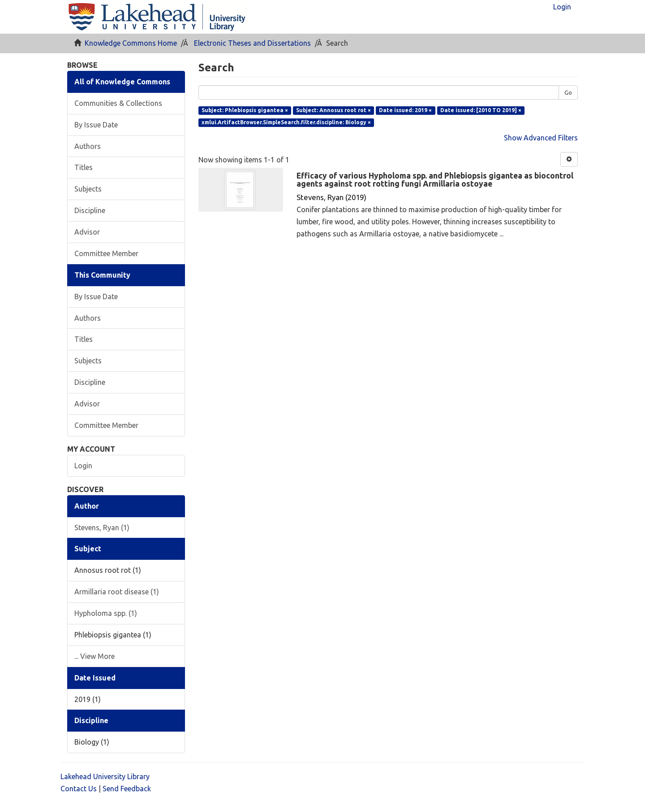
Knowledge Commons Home (131, 43)
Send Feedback (127, 789)
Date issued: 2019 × (405, 110)
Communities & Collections (118, 103)
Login (83, 466)
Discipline (89, 210)
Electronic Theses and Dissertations (252, 43)
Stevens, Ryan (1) (101, 527)
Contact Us (78, 789)
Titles (83, 167)
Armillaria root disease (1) (116, 592)
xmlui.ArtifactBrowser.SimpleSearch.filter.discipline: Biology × (286, 122)
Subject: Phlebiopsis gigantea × (245, 110)
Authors (87, 146)
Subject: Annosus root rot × (333, 110)
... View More (94, 656)
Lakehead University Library (105, 776)
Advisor (87, 232)
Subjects (88, 189)
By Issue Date (96, 125)
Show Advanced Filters (541, 138)
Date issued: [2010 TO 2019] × (480, 110)
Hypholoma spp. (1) (105, 613)
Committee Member (106, 253)
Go (568, 92)
